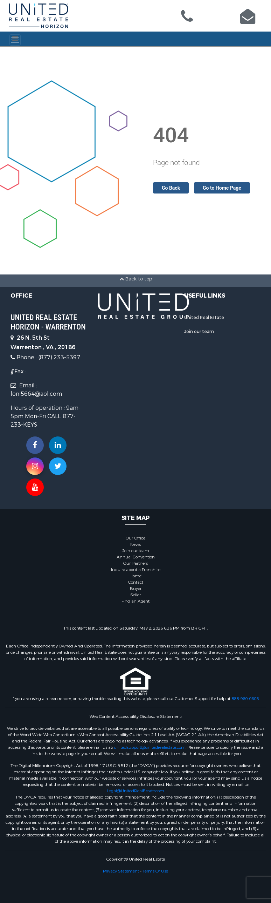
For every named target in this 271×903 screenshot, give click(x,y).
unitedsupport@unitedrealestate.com (150, 747)
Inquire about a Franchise (135, 569)
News (135, 544)
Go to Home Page (222, 188)
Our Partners (135, 563)
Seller (135, 595)
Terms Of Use (155, 871)
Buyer (135, 588)
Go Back (171, 188)
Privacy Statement (121, 871)
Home (135, 576)
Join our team (199, 331)
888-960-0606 (245, 698)
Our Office (135, 538)
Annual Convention (136, 557)
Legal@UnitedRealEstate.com (135, 791)
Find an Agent (135, 601)
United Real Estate (204, 317)
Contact (135, 582)
